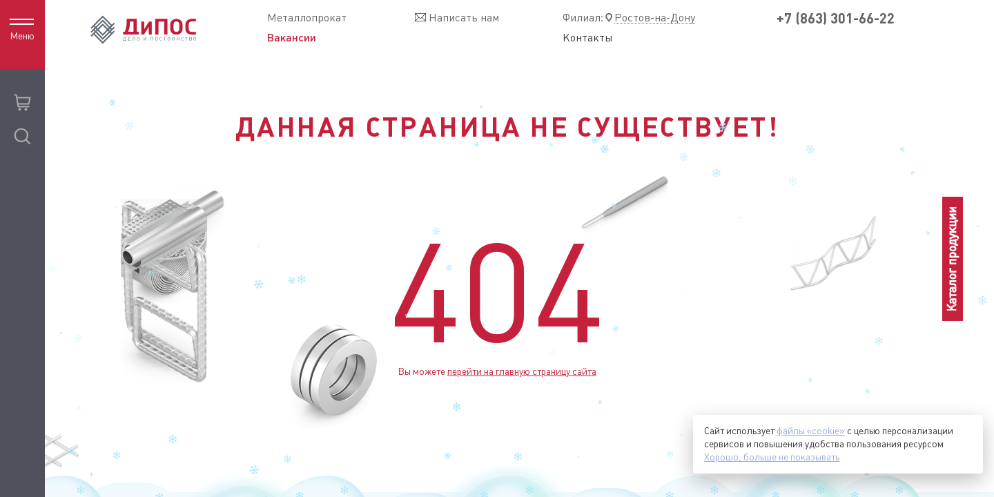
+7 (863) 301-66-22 (836, 18)
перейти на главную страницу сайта (521, 371)
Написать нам (464, 17)
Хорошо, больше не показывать (771, 456)
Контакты (588, 37)
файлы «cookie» (811, 430)
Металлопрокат (307, 17)
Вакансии (291, 37)
